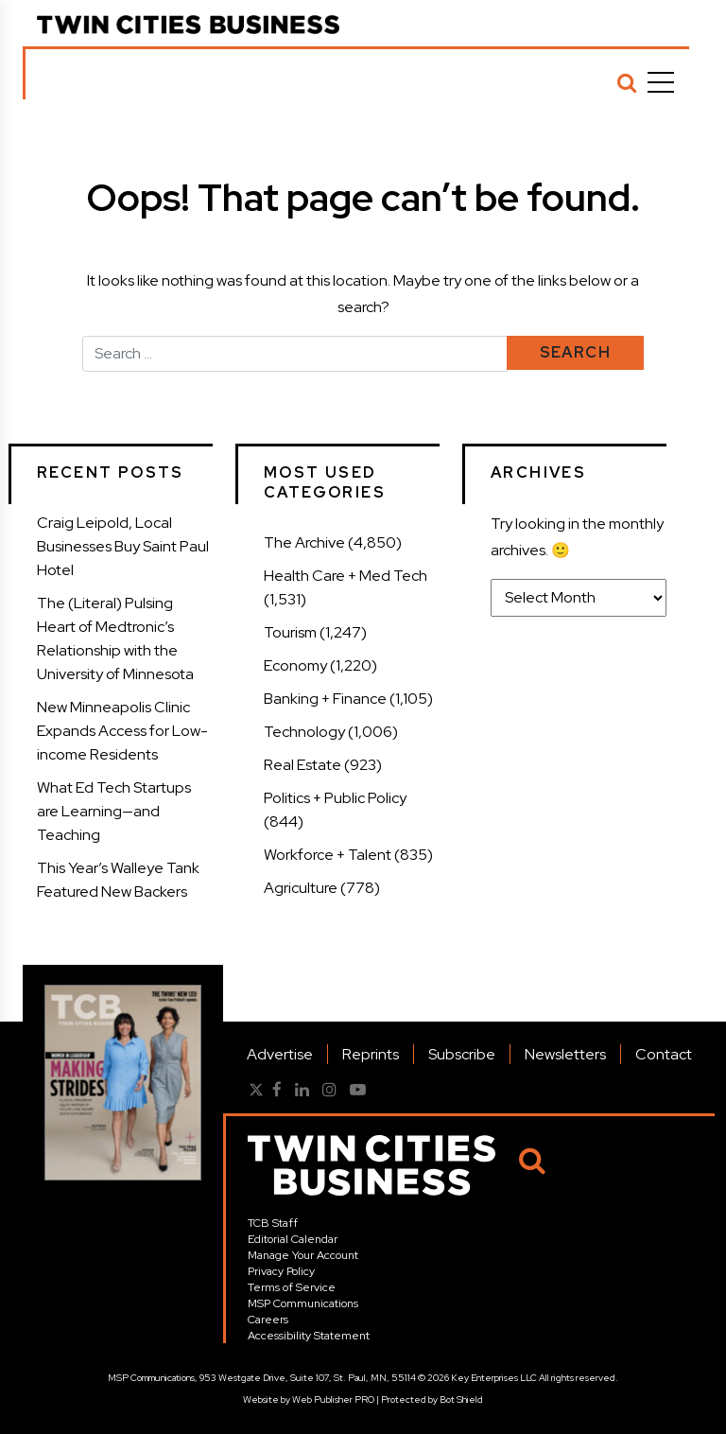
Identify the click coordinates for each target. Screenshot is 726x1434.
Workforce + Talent (327, 855)
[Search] (626, 82)
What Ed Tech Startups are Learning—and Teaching (114, 811)
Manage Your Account (303, 1255)
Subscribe (461, 1054)
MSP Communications (303, 1303)
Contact (663, 1054)
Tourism (290, 632)
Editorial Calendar (292, 1239)
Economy (295, 665)
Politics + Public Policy (335, 798)
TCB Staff (273, 1223)
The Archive (304, 542)
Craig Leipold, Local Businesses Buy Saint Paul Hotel (123, 546)
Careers (268, 1319)
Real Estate (302, 765)
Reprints (370, 1054)
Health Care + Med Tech (345, 576)
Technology (304, 732)
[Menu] (661, 82)
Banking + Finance (325, 698)
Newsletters (565, 1054)
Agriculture (300, 888)
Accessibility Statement (309, 1335)
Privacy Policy (281, 1271)
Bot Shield (461, 1399)
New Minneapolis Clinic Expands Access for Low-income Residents (122, 730)
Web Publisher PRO (333, 1399)
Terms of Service (292, 1287)
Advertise (280, 1054)
